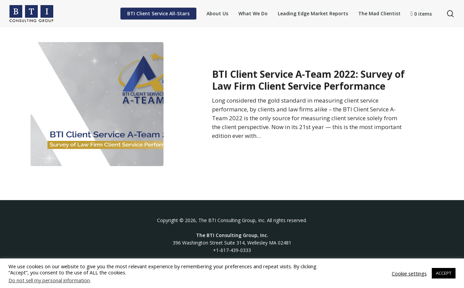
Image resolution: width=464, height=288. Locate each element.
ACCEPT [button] (443, 273)
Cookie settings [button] (409, 273)
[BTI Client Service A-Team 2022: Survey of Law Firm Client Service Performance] (97, 104)
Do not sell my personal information (49, 280)
